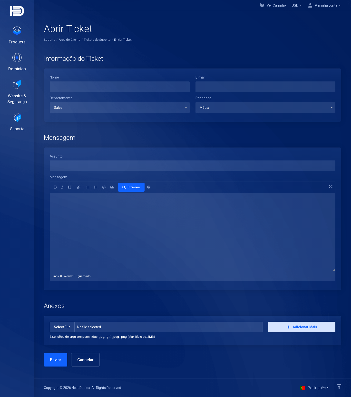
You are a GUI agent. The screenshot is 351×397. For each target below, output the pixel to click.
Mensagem (58, 177)
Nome (54, 77)
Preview (131, 187)
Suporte (49, 39)
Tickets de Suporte (97, 39)
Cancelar (85, 359)
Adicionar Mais (302, 327)
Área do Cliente (69, 39)
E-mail (200, 77)
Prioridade (203, 98)
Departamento (61, 98)
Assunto (56, 156)
